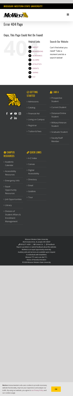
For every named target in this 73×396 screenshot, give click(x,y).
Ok (56, 389)
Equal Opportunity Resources (10, 190)
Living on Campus (36, 119)
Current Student (58, 107)
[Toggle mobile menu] (68, 14)
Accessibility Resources (10, 173)
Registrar (32, 125)
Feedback (51, 244)
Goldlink (32, 191)
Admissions (33, 101)
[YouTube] (15, 113)
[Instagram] (20, 113)
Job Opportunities (13, 199)
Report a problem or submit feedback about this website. (36, 247)
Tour (30, 197)
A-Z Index (32, 158)
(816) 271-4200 (25, 244)
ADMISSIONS (37, 51)
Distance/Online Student (58, 115)
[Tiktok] (11, 118)
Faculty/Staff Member (57, 140)
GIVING (35, 72)
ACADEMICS (37, 55)
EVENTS (35, 68)
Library (8, 205)
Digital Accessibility (33, 172)
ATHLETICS (37, 64)
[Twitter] (11, 113)
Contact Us (39, 244)
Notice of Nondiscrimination (36, 260)
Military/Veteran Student (58, 124)
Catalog (31, 107)
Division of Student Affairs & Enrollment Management (13, 216)
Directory (32, 179)
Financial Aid (33, 113)
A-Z (33, 77)
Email (30, 185)
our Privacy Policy (37, 390)
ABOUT (35, 47)
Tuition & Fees (34, 131)
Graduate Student (59, 132)
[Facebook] (7, 113)
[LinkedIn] (15, 118)
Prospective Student (56, 100)
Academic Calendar (9, 164)
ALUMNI (35, 60)
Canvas (31, 164)
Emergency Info (12, 180)
